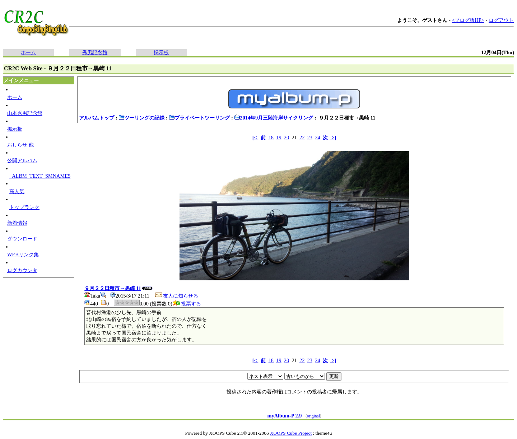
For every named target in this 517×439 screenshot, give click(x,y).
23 (309, 137)
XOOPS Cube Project (291, 433)
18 (271, 137)
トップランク (24, 207)
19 (278, 137)
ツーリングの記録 (141, 118)
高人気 (16, 191)
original (313, 416)
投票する (186, 304)
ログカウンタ (22, 270)
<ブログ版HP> (468, 20)
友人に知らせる (176, 296)
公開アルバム (22, 160)
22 (301, 137)
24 (317, 137)
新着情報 (17, 223)
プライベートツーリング (199, 118)
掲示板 (161, 52)
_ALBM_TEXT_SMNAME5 (39, 176)
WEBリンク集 (23, 254)
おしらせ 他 (20, 145)
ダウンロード (22, 239)
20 (286, 137)
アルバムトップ (96, 118)
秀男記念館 (94, 52)
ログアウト (501, 20)
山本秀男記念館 (24, 113)
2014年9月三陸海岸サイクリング (273, 118)
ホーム (28, 52)
